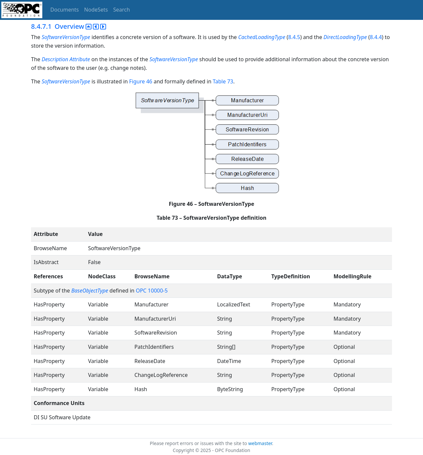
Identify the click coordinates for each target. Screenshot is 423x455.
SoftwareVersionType (66, 37)
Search (121, 9)
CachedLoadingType (261, 37)
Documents (64, 9)
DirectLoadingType (345, 37)
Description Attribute (66, 59)
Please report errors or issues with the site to (199, 443)
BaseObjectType (89, 290)
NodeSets (96, 9)
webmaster (260, 443)
